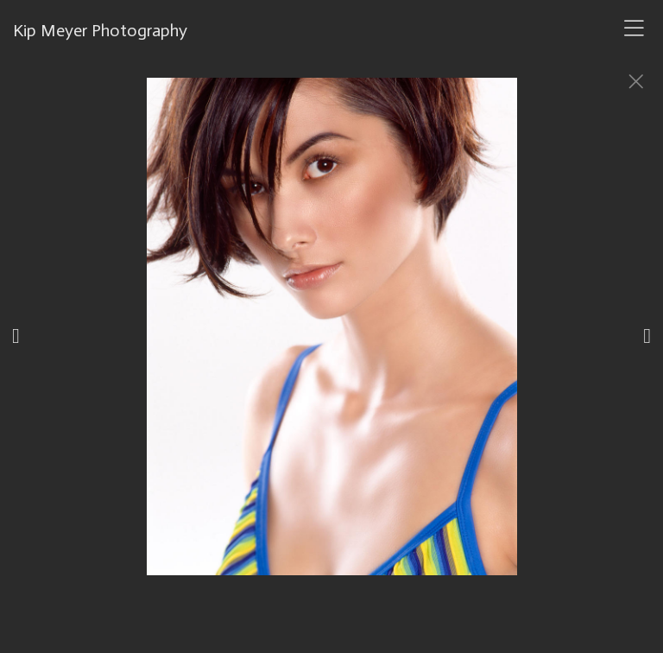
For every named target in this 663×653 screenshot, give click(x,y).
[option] (331, 348)
